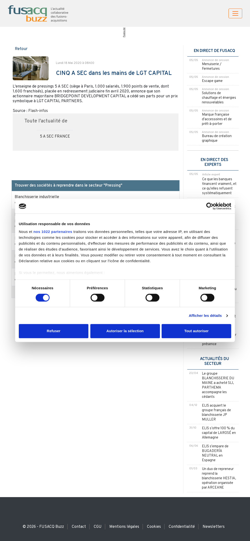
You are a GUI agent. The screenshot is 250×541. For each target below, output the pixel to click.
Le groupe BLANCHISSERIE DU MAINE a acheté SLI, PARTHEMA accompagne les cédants (218, 385)
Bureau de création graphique (217, 138)
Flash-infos (38, 111)
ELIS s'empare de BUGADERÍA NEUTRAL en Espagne (215, 453)
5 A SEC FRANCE (55, 136)
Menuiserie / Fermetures (211, 66)
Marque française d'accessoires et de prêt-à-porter (217, 119)
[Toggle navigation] (235, 13)
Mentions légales (124, 526)
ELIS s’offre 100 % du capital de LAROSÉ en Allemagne (219, 433)
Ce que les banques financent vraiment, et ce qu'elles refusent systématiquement (219, 186)
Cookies (154, 526)
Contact (79, 526)
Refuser (54, 331)
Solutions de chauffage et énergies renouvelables (219, 98)
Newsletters (214, 526)
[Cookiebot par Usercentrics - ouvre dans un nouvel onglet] (209, 206)
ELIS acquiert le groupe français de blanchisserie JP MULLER (216, 412)
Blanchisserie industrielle (37, 197)
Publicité (123, 32)
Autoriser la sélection (125, 331)
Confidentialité (182, 526)
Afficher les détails (205, 315)
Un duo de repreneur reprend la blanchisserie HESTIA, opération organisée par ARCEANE (219, 478)
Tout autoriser (196, 331)
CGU (98, 526)
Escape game (212, 81)
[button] (19, 48)
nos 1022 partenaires (52, 232)
